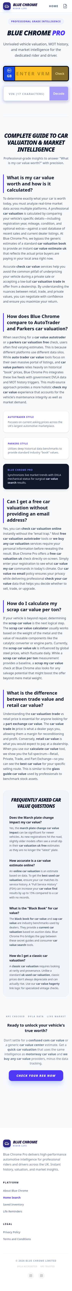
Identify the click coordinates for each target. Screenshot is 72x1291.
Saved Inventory (13, 1204)
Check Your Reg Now (36, 1075)
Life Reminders (12, 1211)
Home (53, 6)
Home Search (12, 1197)
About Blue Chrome (15, 1190)
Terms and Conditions (17, 1239)
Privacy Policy (11, 1232)
